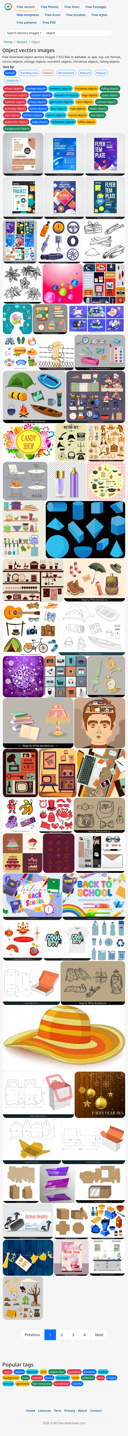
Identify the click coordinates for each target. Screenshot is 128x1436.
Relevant (85, 73)
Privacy (69, 1411)
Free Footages (95, 7)
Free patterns (27, 22)
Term (57, 1411)
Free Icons (52, 15)
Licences (44, 1411)
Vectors (22, 42)
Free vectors (26, 7)
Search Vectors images (23, 33)
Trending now (28, 73)
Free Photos (49, 7)
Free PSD (49, 22)
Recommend (66, 73)
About (82, 1411)
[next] (99, 1334)
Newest (48, 73)
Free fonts (72, 7)
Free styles (99, 15)
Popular (101, 73)
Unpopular (12, 80)
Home (8, 42)
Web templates (28, 15)
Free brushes (75, 15)
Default (10, 73)
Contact (96, 1411)
